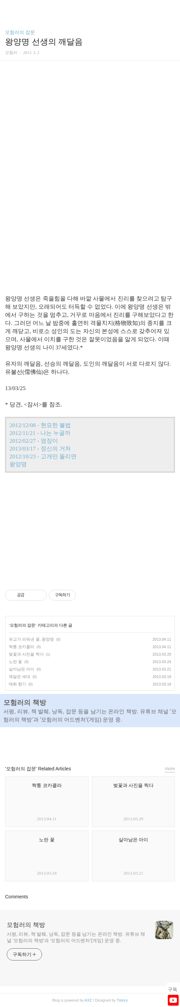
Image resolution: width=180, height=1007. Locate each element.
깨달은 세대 (19, 676)
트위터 (105, 743)
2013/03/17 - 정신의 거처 (40, 448)
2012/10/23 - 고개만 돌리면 (43, 456)
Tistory (122, 1000)
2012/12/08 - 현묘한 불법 (40, 425)
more (170, 768)
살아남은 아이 (21, 669)
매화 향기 (17, 684)
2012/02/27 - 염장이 (33, 441)
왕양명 (18, 464)
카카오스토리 (90, 743)
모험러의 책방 (26, 924)
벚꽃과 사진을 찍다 (26, 654)
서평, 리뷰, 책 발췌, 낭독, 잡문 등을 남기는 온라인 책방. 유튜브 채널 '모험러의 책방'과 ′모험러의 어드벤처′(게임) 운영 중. (76, 937)
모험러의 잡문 (20, 32)
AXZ (88, 1000)
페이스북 (74, 743)
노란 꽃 (15, 661)
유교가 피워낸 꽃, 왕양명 (31, 639)
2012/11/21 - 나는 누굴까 (40, 433)
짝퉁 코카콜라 (21, 646)
